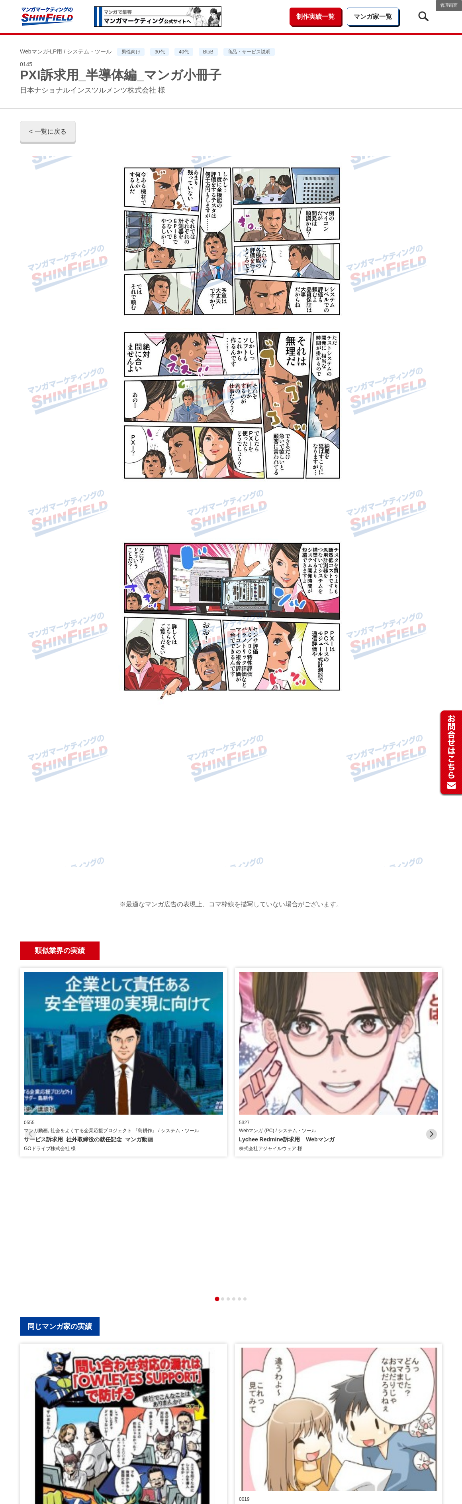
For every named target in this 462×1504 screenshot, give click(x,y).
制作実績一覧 (315, 16)
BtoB (208, 52)
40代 (184, 52)
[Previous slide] (30, 1037)
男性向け (131, 52)
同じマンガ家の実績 (59, 1134)
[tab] (217, 1106)
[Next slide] (431, 1037)
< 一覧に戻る (48, 131)
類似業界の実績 (60, 951)
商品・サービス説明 (248, 52)
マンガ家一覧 (373, 16)
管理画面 (449, 5)
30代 (159, 52)
